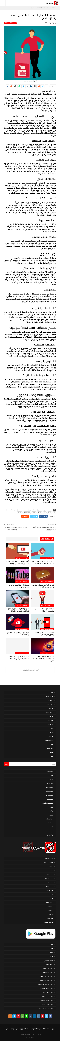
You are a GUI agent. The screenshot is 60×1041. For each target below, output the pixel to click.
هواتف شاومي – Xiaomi (46, 988)
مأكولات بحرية (49, 696)
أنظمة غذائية (50, 771)
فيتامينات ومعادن (48, 922)
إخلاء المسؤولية (24, 1028)
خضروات (51, 914)
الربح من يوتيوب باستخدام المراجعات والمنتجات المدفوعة (15, 528)
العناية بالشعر (50, 799)
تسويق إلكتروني (49, 964)
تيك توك (49, 513)
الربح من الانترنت (49, 858)
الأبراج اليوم (50, 890)
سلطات (51, 732)
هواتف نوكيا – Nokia (47, 996)
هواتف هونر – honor (47, 1004)
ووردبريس (50, 956)
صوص (51, 728)
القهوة (51, 807)
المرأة (51, 811)
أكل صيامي (50, 704)
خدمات (51, 870)
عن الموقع (14, 1028)
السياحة (51, 815)
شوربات (51, 736)
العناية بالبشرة (49, 795)
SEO (51, 510)
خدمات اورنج (50, 874)
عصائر (52, 744)
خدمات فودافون (49, 878)
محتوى (33, 513)
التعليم (39, 510)
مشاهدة (19, 513)
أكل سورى (50, 700)
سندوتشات (50, 724)
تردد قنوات (50, 910)
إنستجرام (45, 510)
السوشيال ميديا (32, 510)
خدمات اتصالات (49, 886)
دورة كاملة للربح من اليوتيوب (10, 23)
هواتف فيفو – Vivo (48, 992)
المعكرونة (50, 720)
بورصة (51, 898)
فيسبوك (39, 513)
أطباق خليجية (49, 712)
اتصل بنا (7, 1028)
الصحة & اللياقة (49, 787)
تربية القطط (50, 823)
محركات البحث (27, 513)
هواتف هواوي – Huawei (46, 1000)
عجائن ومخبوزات (49, 740)
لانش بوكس (50, 748)
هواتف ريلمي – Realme (46, 980)
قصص (51, 756)
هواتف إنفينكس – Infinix (46, 976)
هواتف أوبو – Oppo (48, 972)
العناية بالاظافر (49, 791)
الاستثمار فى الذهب (48, 862)
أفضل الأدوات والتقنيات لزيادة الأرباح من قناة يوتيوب (44, 528)
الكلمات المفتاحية (23, 510)
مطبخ (52, 692)
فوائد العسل (50, 918)
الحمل (51, 779)
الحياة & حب (50, 783)
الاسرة (51, 775)
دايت (52, 827)
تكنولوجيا (51, 866)
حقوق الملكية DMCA (49, 1028)
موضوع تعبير (50, 835)
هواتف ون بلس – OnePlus (46, 1008)
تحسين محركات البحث (12, 510)
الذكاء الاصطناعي (48, 960)
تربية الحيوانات (49, 819)
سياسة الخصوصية (36, 1028)
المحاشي (51, 708)
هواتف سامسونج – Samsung (45, 984)
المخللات (51, 716)
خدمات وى (50, 882)
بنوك (52, 894)
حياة (44, 513)
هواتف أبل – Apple (48, 968)
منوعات (51, 831)
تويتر (54, 513)
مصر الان (28, 1037)
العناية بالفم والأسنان (47, 803)
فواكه (51, 752)
